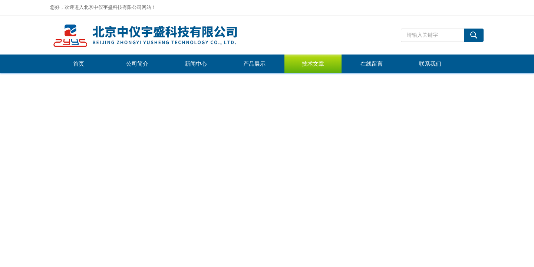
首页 (78, 64)
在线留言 (371, 64)
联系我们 (430, 64)
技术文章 (313, 64)
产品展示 (254, 64)
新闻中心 (196, 64)
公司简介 (137, 64)
